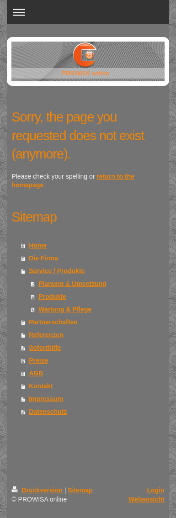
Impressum (46, 398)
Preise (38, 360)
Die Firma (43, 258)
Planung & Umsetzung (72, 283)
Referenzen (46, 334)
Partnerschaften (53, 322)
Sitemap (80, 490)
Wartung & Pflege (64, 309)
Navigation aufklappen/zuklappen (87, 12)
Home (38, 245)
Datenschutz (48, 411)
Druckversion (37, 490)
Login (156, 490)
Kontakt (41, 386)
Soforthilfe (45, 347)
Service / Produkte (57, 271)
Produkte (52, 296)
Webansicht (146, 499)
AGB (36, 373)
